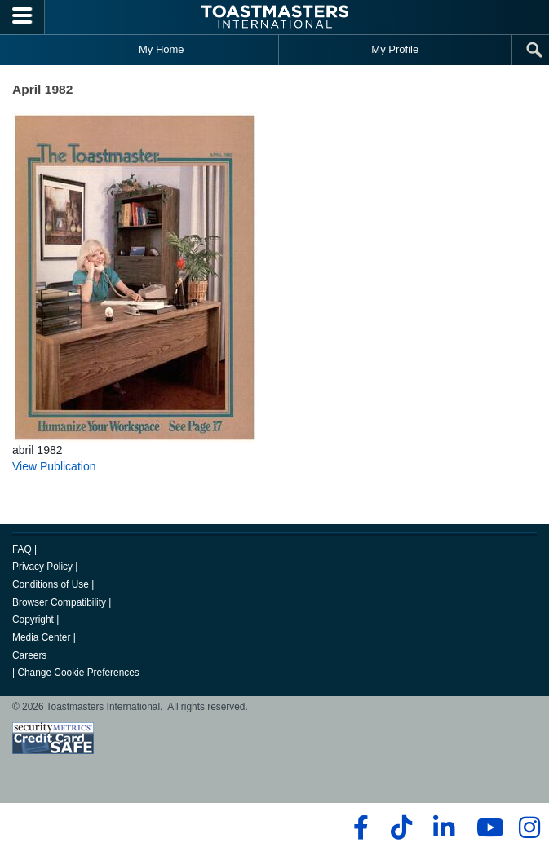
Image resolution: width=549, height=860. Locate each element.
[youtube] (486, 827)
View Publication (53, 466)
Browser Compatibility (59, 602)
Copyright (33, 619)
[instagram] (529, 827)
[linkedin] (443, 827)
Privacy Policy (42, 566)
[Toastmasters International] (275, 17)
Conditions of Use (50, 584)
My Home (161, 49)
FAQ (22, 549)
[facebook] (358, 827)
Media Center (41, 637)
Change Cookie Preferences (78, 672)
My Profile (394, 49)
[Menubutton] (22, 17)
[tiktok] (401, 827)
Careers (29, 655)
